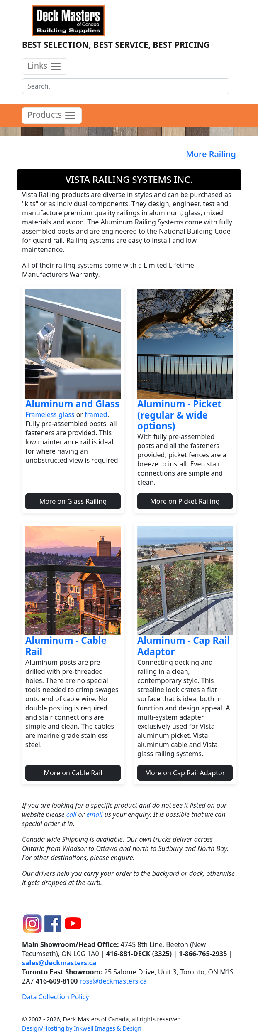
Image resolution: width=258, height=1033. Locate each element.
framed (96, 414)
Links (44, 66)
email (94, 814)
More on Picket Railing (184, 501)
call (71, 814)
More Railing (211, 154)
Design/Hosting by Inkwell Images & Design (81, 1028)
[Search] (125, 86)
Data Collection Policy (55, 996)
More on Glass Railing (73, 501)
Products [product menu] (51, 115)
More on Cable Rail (73, 772)
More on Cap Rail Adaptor (185, 772)
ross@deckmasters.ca (113, 981)
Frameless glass (49, 414)
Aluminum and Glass (72, 403)
